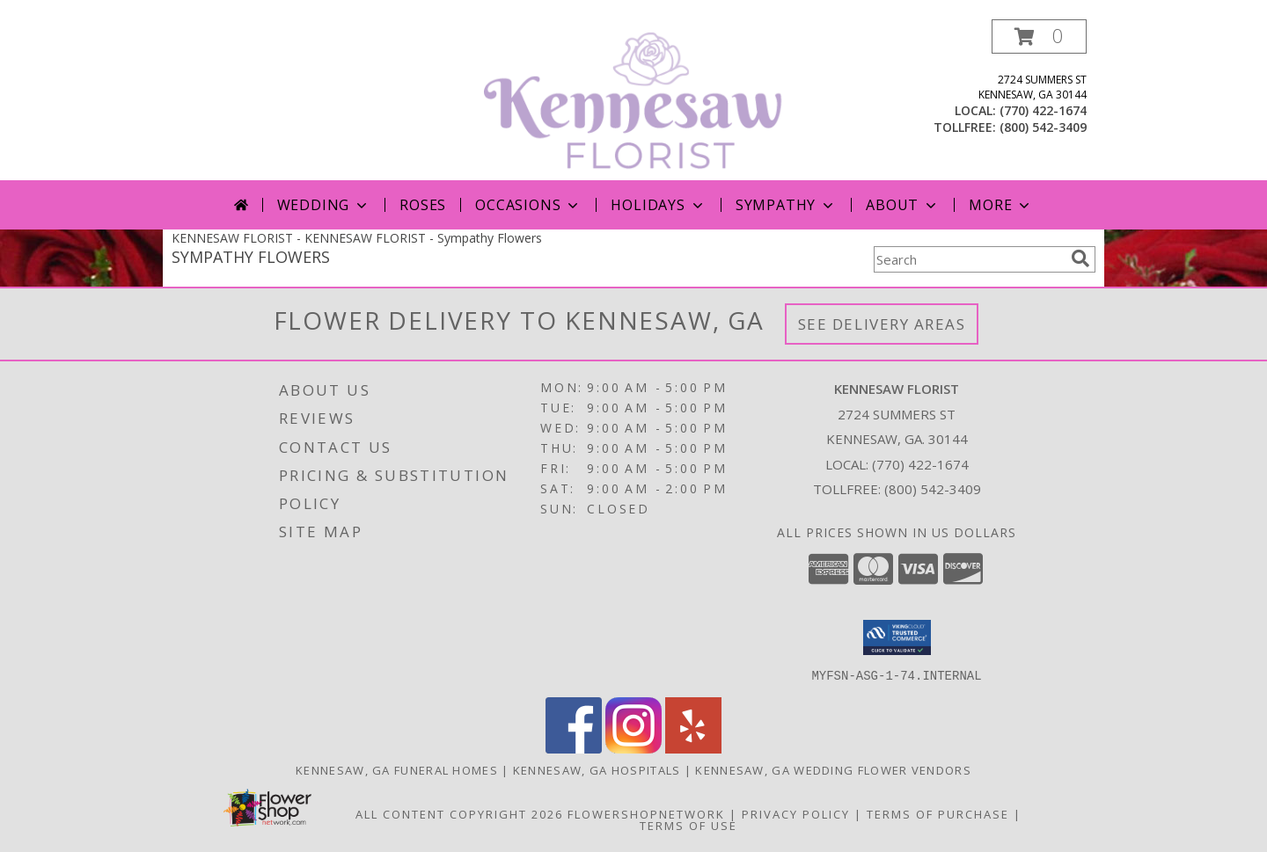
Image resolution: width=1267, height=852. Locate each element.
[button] (1039, 36)
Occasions (528, 205)
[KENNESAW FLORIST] (635, 99)
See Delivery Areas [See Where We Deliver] (882, 324)
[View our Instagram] (633, 747)
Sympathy (786, 205)
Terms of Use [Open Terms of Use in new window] (688, 825)
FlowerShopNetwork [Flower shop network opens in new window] (646, 813)
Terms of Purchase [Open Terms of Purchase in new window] (938, 813)
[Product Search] (969, 259)
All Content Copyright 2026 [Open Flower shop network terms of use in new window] (459, 813)
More (1001, 205)
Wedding (324, 205)
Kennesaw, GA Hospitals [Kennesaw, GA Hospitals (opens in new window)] (597, 769)
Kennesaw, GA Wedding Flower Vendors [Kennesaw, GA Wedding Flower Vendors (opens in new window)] (833, 769)
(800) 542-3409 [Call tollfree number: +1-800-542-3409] (1043, 127)
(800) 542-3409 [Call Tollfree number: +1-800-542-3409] (932, 489)
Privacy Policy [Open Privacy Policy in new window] (796, 813)
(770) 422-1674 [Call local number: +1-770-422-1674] (1043, 110)
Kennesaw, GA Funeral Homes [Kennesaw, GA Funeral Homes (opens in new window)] (397, 769)
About (903, 205)
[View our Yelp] (693, 747)
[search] (1080, 258)
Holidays (658, 205)
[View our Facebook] (574, 747)
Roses (422, 205)
